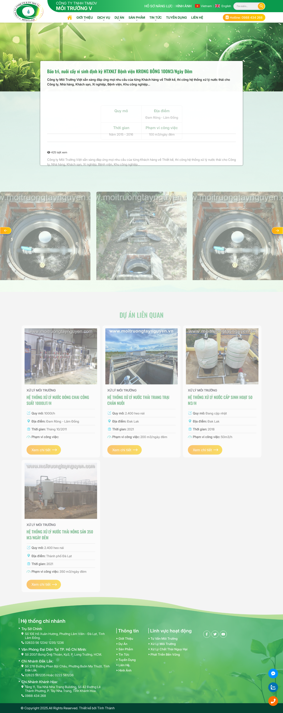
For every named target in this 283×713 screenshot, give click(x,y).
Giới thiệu (84, 17)
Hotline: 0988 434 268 (244, 17)
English (226, 6)
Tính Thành (106, 708)
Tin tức (155, 17)
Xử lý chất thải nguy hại (169, 649)
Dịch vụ (103, 17)
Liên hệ (197, 17)
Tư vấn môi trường (164, 638)
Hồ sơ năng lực (158, 6)
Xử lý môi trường (163, 644)
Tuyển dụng (176, 17)
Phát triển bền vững (165, 654)
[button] (5, 230)
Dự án (119, 17)
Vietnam (206, 6)
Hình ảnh (183, 6)
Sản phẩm (137, 17)
